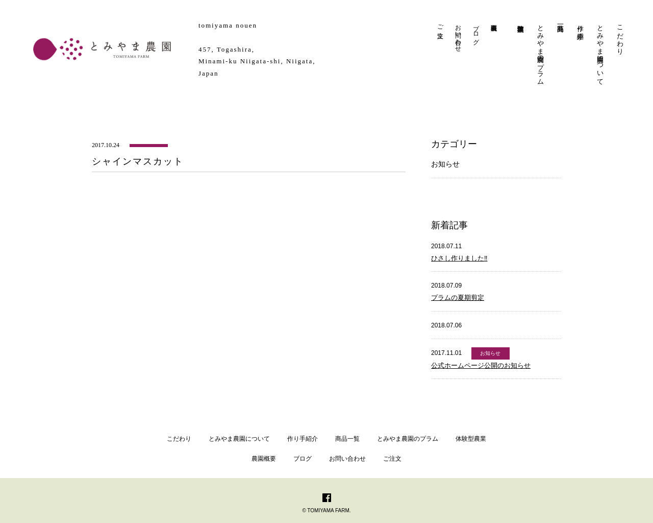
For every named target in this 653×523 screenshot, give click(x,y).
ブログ (476, 31)
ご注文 (440, 24)
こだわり (620, 35)
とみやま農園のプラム (540, 51)
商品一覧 (347, 438)
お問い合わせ (458, 34)
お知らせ (445, 164)
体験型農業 (471, 438)
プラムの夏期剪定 (457, 297)
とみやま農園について (600, 51)
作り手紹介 (580, 24)
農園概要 (264, 458)
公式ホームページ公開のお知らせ (481, 365)
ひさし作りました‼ (459, 258)
